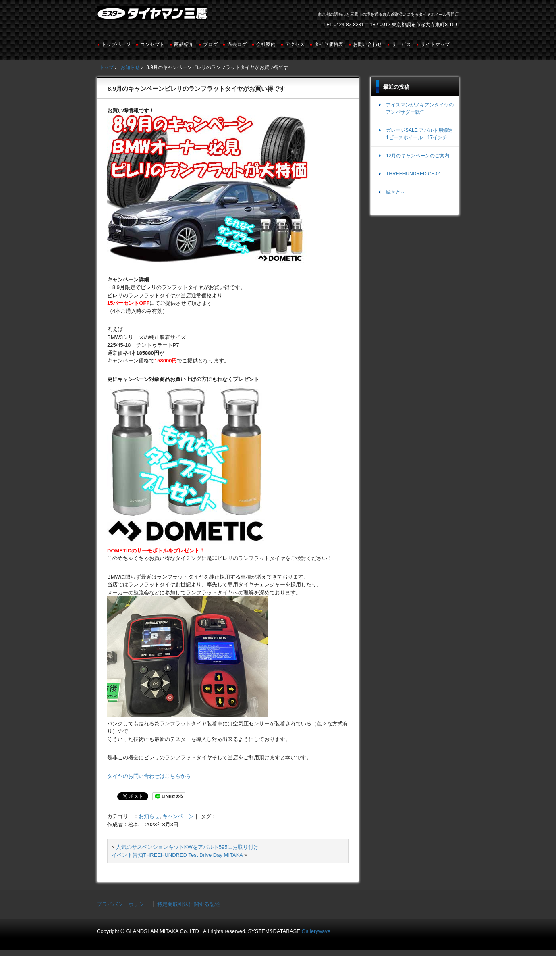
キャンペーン (178, 816)
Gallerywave (316, 931)
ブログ (210, 44)
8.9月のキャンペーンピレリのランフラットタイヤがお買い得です (196, 88)
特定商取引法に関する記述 (188, 904)
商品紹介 (183, 44)
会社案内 (266, 44)
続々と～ (395, 192)
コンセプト (152, 44)
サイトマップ (435, 44)
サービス (401, 44)
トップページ (116, 44)
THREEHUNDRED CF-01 (413, 174)
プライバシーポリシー (123, 904)
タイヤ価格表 (328, 44)
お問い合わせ (367, 44)
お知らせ (149, 816)
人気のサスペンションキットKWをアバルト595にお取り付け (187, 847)
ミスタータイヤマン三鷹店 (153, 16)
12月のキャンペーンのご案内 (417, 155)
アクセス (295, 44)
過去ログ (237, 44)
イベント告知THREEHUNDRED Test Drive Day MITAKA (177, 855)
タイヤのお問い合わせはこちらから (149, 776)
